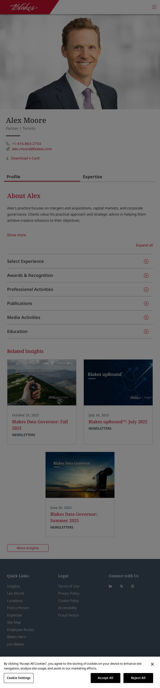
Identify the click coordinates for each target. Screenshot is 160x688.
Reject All (138, 678)
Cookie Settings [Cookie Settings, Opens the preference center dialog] (19, 678)
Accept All (105, 678)
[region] (80, 672)
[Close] (152, 664)
